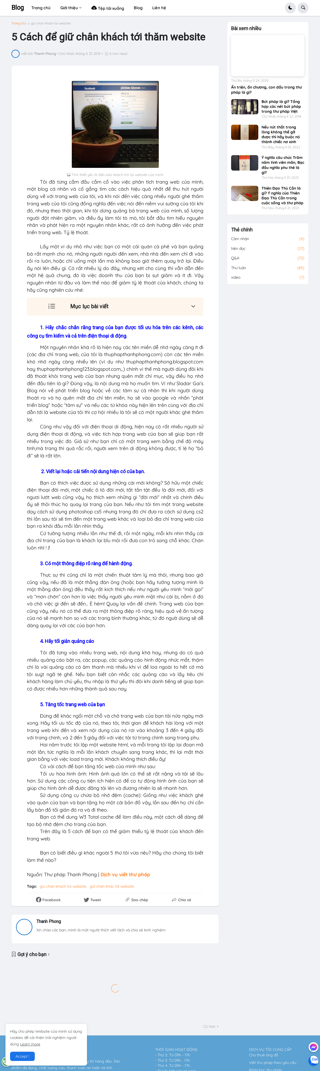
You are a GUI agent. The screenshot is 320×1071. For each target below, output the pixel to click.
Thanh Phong (48, 921)
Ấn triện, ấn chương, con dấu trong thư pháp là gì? (266, 92)
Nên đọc (268, 251)
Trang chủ (18, 23)
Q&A (268, 260)
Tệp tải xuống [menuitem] (107, 7)
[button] (290, 7)
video (268, 280)
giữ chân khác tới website (112, 886)
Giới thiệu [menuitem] (69, 7)
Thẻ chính (242, 232)
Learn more (30, 1044)
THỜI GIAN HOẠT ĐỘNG (176, 1049)
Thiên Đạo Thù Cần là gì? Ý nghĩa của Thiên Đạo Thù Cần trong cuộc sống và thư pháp (282, 198)
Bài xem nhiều (246, 31)
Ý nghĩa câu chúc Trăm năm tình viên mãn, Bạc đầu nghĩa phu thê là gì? (283, 167)
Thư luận (268, 270)
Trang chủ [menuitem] (41, 7)
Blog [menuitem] (138, 7)
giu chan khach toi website (51, 23)
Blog (17, 7)
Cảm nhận (268, 241)
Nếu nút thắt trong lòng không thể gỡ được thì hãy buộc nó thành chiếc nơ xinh (281, 137)
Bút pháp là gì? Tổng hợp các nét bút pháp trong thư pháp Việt (281, 109)
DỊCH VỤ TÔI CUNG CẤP (270, 1049)
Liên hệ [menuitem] (159, 7)
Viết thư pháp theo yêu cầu (272, 1062)
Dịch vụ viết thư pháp (125, 874)
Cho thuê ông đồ (263, 1055)
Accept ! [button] (22, 1056)
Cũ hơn (209, 1026)
